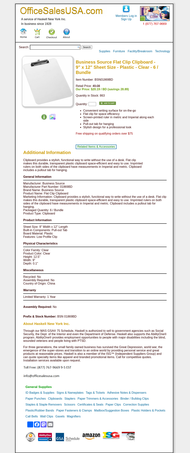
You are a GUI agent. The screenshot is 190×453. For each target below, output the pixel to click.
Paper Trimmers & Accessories (98, 398)
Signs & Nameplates (70, 392)
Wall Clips (46, 416)
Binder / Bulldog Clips (134, 398)
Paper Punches (35, 398)
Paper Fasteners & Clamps (74, 410)
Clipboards (55, 398)
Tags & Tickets (95, 392)
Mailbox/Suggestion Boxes (111, 410)
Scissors (69, 404)
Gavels (60, 416)
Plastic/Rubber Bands (39, 410)
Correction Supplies (136, 404)
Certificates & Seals (90, 404)
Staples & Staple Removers (43, 404)
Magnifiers (74, 416)
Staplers (69, 398)
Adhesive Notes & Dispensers (126, 392)
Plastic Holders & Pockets (148, 410)
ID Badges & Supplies (39, 392)
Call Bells (31, 416)
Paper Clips (113, 404)
